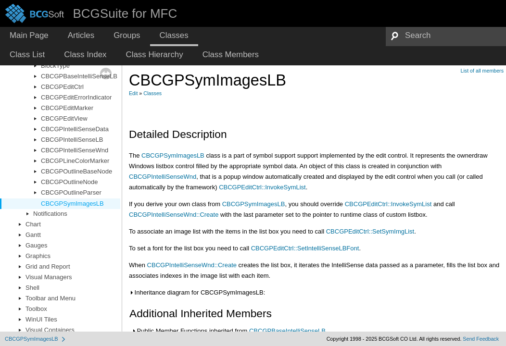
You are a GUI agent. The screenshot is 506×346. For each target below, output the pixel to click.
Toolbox (36, 308)
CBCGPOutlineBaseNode (76, 171)
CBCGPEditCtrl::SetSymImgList (370, 231)
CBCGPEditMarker (67, 107)
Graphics (38, 256)
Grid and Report (47, 266)
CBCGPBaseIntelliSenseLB (79, 76)
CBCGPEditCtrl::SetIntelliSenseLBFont (305, 248)
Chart (33, 224)
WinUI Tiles (41, 319)
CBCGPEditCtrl (62, 86)
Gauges (36, 245)
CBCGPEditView (64, 118)
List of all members (482, 71)
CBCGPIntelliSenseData (75, 129)
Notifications (50, 213)
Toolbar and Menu (50, 298)
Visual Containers (50, 330)
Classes (152, 93)
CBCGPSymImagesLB (72, 203)
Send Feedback (481, 339)
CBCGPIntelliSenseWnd (74, 150)
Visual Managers (48, 277)
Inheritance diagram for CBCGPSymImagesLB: (197, 292)
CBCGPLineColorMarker (75, 160)
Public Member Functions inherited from (228, 330)
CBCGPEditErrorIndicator (76, 97)
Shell (32, 287)
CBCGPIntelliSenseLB (72, 139)
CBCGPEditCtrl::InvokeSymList (262, 187)
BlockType (55, 65)
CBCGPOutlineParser (71, 192)
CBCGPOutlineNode (69, 181)
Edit (133, 93)
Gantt (33, 234)
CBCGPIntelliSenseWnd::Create (173, 214)
